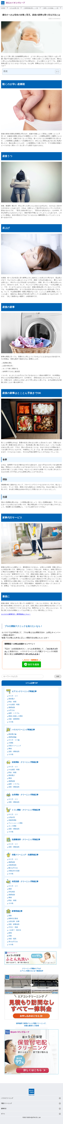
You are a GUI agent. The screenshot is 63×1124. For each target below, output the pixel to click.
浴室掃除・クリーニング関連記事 (25, 762)
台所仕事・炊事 (14, 921)
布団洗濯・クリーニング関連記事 (25, 881)
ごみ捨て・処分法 (15, 930)
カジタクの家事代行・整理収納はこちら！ (16, 614)
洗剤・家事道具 (14, 924)
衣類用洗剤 (12, 865)
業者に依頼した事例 (16, 716)
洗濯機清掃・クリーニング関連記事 (26, 839)
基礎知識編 (12, 737)
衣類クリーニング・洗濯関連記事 (25, 855)
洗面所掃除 (12, 820)
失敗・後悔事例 (14, 719)
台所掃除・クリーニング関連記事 (25, 795)
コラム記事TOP (31, 683)
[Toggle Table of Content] (55, 71)
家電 (10, 933)
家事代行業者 (13, 918)
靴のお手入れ (13, 868)
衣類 (10, 936)
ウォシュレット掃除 (16, 823)
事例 (10, 748)
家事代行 (3, 1108)
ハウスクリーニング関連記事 (23, 730)
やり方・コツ (13, 696)
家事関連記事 (17, 911)
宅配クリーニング (6, 1103)
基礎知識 (12, 707)
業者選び (12, 699)
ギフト (3, 1114)
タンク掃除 (12, 826)
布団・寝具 (12, 939)
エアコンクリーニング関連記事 (24, 691)
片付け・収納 (13, 927)
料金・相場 (12, 701)
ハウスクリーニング (7, 1098)
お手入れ (12, 710)
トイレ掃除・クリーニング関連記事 (26, 810)
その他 (11, 722)
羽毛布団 (12, 892)
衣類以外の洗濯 (14, 871)
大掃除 (11, 743)
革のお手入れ (13, 941)
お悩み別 (12, 817)
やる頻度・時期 (14, 704)
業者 (10, 889)
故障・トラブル (14, 713)
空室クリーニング (15, 746)
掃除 (10, 915)
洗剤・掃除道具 (14, 751)
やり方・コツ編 (14, 740)
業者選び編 (12, 734)
